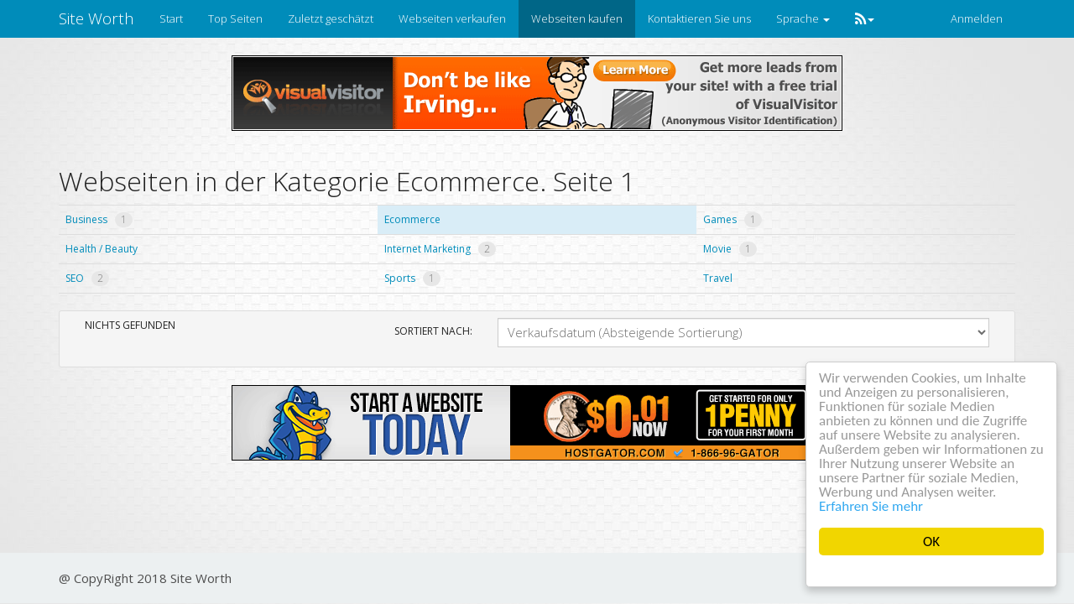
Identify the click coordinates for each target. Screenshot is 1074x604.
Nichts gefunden (130, 325)
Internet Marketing (440, 249)
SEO (87, 278)
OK (931, 541)
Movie (730, 249)
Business (99, 219)
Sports (412, 278)
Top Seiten (235, 18)
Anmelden (977, 18)
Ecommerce (412, 219)
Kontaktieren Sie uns (699, 18)
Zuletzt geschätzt (330, 18)
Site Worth (96, 18)
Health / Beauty (101, 249)
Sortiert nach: (433, 331)
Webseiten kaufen (577, 18)
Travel (718, 278)
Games (732, 219)
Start (171, 18)
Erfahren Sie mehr (871, 506)
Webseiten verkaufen (452, 18)
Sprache (803, 18)
